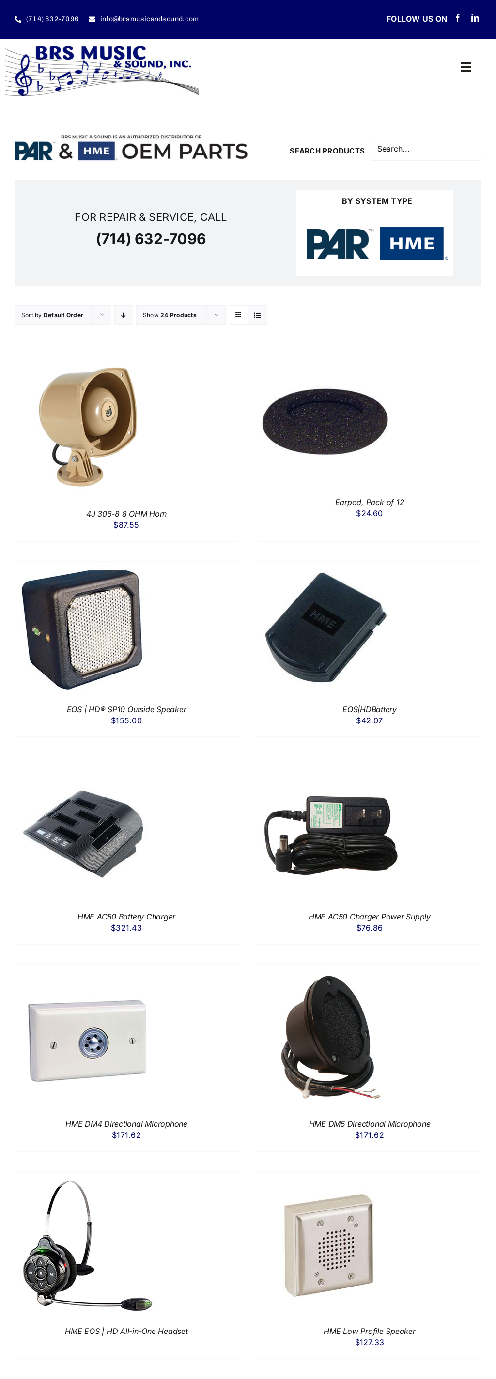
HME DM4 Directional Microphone (126, 1124)
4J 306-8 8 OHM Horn (126, 514)
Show (170, 315)
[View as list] (257, 315)
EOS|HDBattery (369, 709)
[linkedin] (475, 18)
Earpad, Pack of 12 (369, 502)
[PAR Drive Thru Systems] (340, 233)
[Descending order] (123, 315)
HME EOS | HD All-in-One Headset (126, 1331)
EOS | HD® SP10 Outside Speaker (126, 709)
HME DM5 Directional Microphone (370, 1124)
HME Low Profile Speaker (369, 1331)
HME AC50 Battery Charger (126, 916)
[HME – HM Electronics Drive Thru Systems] (414, 231)
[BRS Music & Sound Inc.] (102, 50)
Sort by (52, 315)
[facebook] (458, 18)
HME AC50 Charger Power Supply (370, 916)
